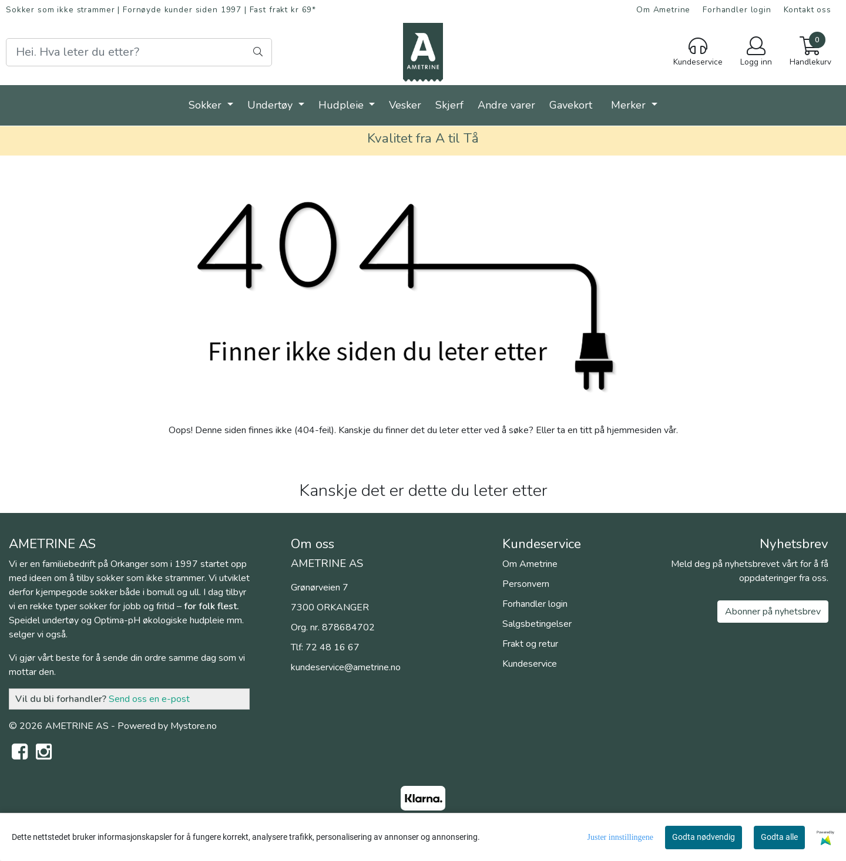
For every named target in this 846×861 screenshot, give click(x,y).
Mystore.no (193, 726)
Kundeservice (529, 663)
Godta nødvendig (703, 837)
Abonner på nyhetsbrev (773, 611)
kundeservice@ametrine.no (346, 667)
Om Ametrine (663, 9)
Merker (630, 105)
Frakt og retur (530, 643)
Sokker (206, 105)
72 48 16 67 (333, 647)
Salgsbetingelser (537, 623)
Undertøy (271, 105)
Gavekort (570, 105)
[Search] (139, 52)
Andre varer (506, 105)
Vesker (405, 105)
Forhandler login (737, 9)
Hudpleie (342, 105)
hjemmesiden (634, 430)
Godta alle (779, 837)
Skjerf (449, 105)
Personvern (525, 584)
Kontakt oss (807, 9)
